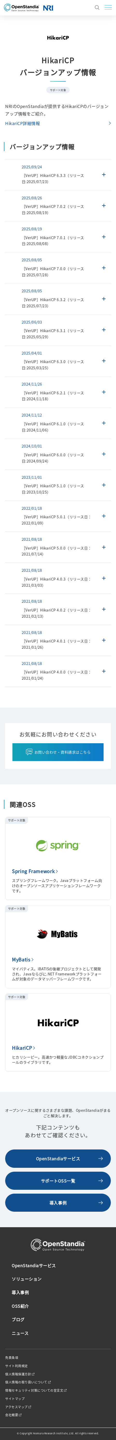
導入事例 (58, 1203)
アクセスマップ (16, 1407)
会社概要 (11, 1415)
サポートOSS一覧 (58, 1181)
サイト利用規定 (16, 1366)
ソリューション (27, 1279)
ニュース (20, 1333)
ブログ (18, 1319)
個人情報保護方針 (18, 1374)
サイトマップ (15, 1399)
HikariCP (22, 1047)
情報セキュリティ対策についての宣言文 (34, 1390)
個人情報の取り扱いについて (26, 1382)
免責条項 (11, 1358)
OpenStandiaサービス (58, 1158)
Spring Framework (33, 871)
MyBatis (21, 959)
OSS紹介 (20, 1306)
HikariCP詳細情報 (22, 123)
